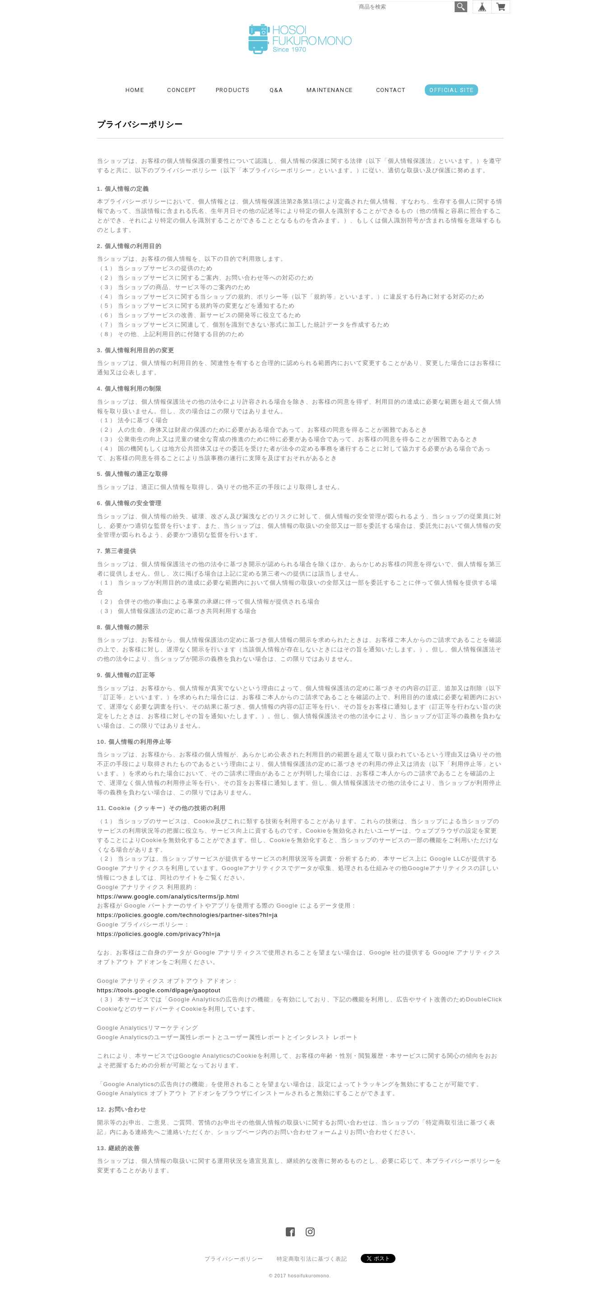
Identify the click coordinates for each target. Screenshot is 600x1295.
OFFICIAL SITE (451, 90)
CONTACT (390, 90)
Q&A (277, 90)
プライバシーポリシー (234, 1259)
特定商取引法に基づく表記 (312, 1259)
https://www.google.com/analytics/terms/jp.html (168, 896)
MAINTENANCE (330, 90)
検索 (461, 6)
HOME (135, 90)
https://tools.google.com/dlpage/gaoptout (159, 990)
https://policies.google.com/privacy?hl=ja (159, 934)
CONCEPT (181, 90)
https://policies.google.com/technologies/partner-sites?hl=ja (187, 915)
